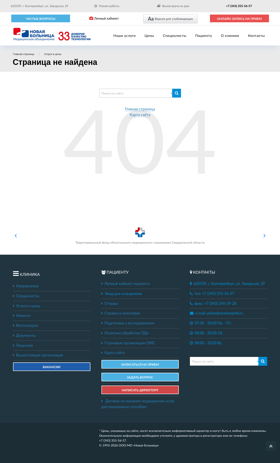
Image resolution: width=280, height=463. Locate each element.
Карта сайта (140, 115)
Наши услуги (124, 35)
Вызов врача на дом (173, 6)
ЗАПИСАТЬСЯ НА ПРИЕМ (140, 364)
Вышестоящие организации (38, 355)
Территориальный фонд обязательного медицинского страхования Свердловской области (140, 235)
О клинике (230, 35)
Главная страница (140, 109)
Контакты (256, 35)
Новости (21, 315)
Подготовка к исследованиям (127, 323)
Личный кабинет (104, 18)
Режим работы (106, 6)
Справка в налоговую (120, 313)
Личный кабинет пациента (125, 283)
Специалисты (174, 35)
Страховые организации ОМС (128, 343)
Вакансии (52, 367)
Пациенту (203, 35)
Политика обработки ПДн (125, 333)
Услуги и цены (26, 306)
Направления (25, 286)
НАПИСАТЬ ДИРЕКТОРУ (140, 390)
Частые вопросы (40, 19)
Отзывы (109, 303)
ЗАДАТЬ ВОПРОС (140, 377)
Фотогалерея (25, 325)
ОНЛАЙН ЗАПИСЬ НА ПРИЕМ (239, 19)
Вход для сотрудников (123, 293)
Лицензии (23, 345)
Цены (149, 35)
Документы (24, 335)
